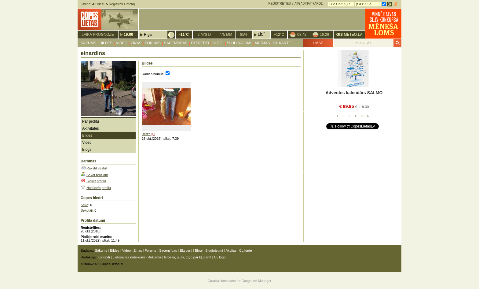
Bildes (106, 43)
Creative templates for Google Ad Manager (240, 281)
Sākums (88, 43)
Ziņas (136, 43)
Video (121, 43)
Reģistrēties (280, 3)
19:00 (128, 34)
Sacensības (176, 43)
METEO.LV (349, 34)
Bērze (146, 134)
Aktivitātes (90, 128)
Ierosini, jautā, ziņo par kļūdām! (187, 257)
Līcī (261, 34)
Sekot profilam (97, 175)
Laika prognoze (98, 34)
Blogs (86, 149)
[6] (153, 134)
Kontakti (103, 257)
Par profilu (90, 121)
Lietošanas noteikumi (129, 257)
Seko (84, 205)
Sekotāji (87, 210)
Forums (153, 43)
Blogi (218, 43)
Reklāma (154, 257)
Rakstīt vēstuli (96, 168)
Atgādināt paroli (309, 3)
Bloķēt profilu (96, 181)
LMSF (318, 43)
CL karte (282, 43)
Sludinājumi (239, 43)
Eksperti (200, 43)
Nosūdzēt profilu (98, 188)
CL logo (219, 257)
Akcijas (262, 43)
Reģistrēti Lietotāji (121, 4)
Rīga (148, 34)
